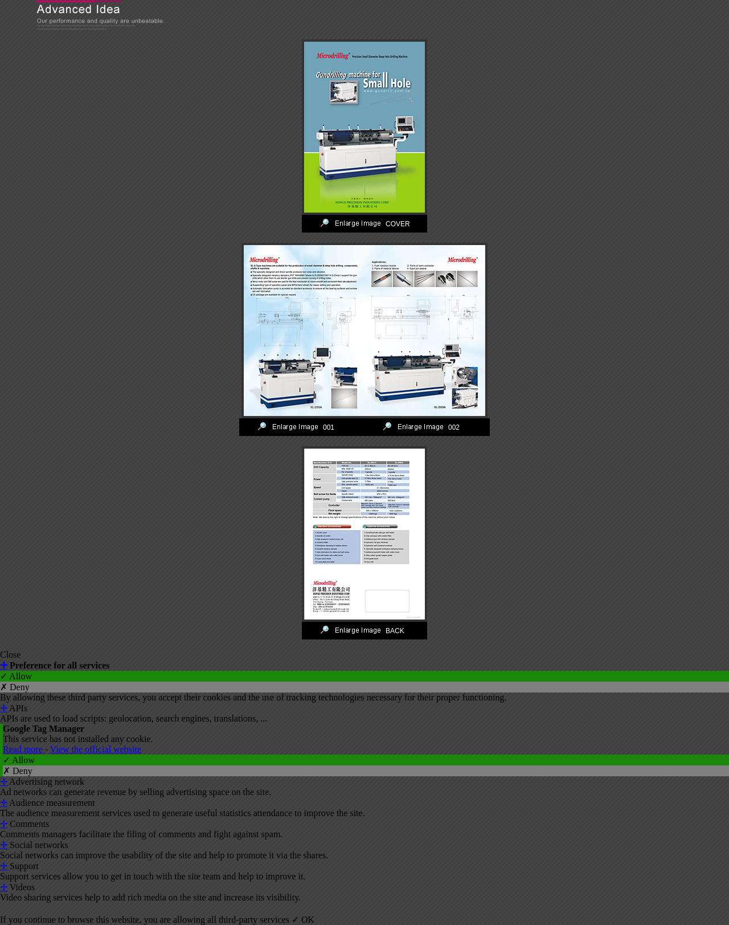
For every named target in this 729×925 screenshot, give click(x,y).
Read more (24, 749)
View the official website (95, 749)
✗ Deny (15, 687)
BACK (395, 631)
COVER (398, 224)
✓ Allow (16, 676)
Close (10, 654)
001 (328, 427)
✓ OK (303, 919)
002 (454, 427)
